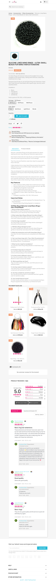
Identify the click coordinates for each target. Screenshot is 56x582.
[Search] (16, 6)
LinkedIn (35, 557)
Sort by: (37, 414)
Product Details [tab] (25, 149)
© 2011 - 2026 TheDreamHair (28, 580)
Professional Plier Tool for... (38, 307)
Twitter (14, 557)
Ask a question (33, 403)
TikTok (39, 557)
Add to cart (21, 116)
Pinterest (21, 123)
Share (14, 123)
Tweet (17, 123)
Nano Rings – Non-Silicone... (17, 358)
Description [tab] (15, 149)
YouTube (22, 557)
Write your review (21, 403)
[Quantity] (10, 116)
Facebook (10, 557)
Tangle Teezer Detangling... (38, 333)
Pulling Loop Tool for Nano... (17, 307)
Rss (18, 557)
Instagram (31, 557)
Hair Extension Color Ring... (18, 333)
